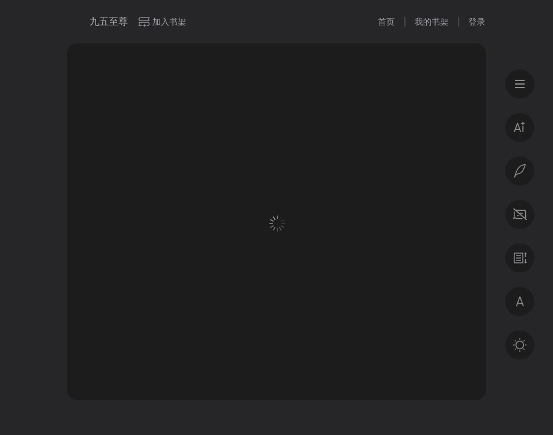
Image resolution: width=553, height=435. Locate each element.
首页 (386, 22)
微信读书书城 (74, 22)
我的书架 (431, 22)
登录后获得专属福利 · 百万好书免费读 (277, 318)
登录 (476, 22)
